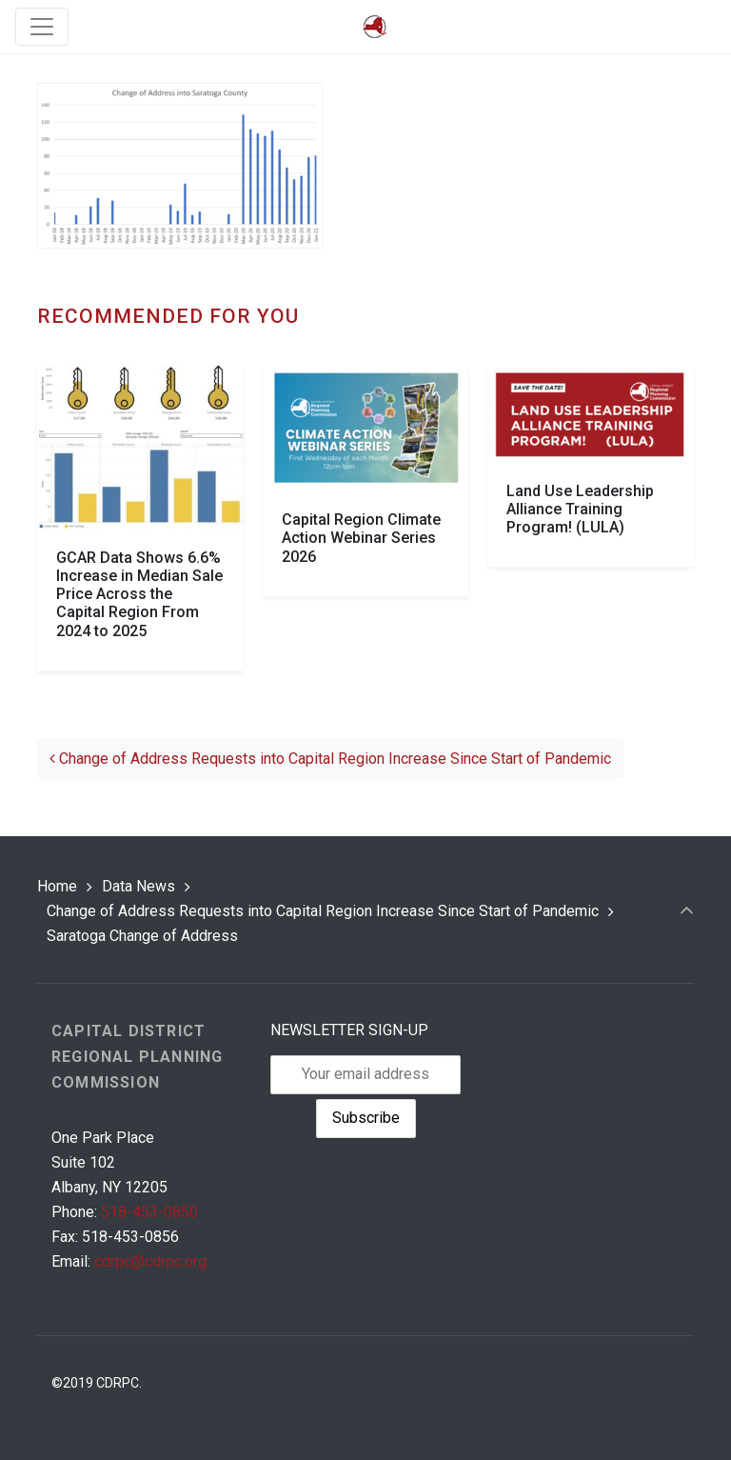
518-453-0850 (149, 1212)
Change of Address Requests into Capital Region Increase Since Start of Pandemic (330, 759)
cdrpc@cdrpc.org (150, 1261)
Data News (138, 886)
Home (57, 886)
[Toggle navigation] (42, 27)
